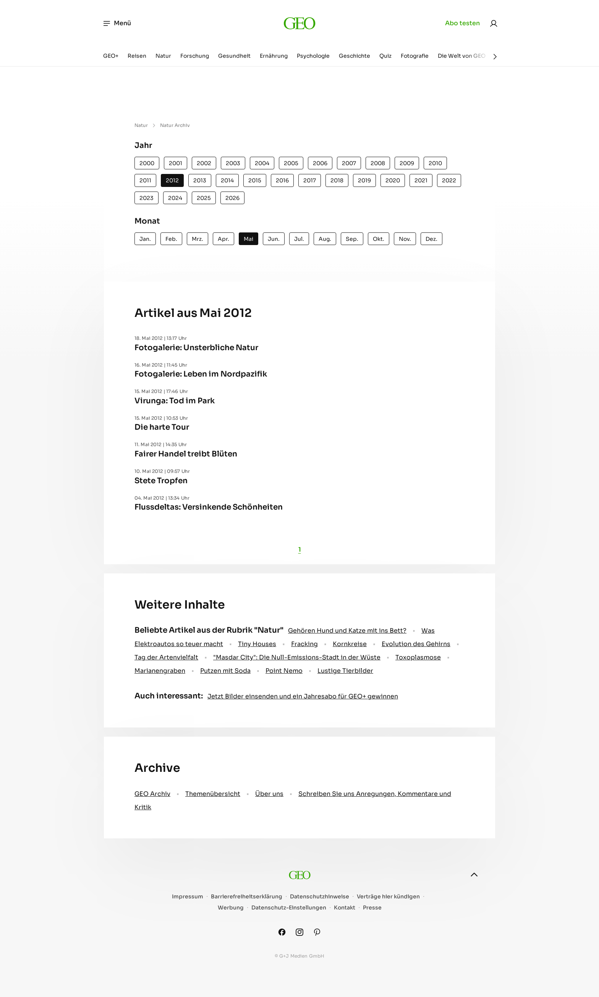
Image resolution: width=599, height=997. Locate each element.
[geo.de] (299, 23)
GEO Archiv (152, 794)
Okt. (378, 238)
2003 (233, 163)
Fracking (304, 644)
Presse (372, 907)
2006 (320, 163)
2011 (145, 180)
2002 (204, 163)
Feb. (171, 238)
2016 (282, 180)
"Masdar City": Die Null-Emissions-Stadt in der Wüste (296, 657)
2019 (364, 180)
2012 (172, 180)
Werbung (231, 907)
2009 (407, 163)
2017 (309, 180)
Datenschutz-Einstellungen (288, 907)
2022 (449, 180)
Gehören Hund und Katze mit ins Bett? (347, 631)
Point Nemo (284, 671)
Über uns (269, 794)
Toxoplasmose (418, 657)
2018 (336, 180)
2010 (435, 163)
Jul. (299, 238)
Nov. (405, 238)
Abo (462, 23)
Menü (116, 23)
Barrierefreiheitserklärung (246, 896)
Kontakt (344, 907)
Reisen (137, 55)
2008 (378, 163)
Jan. (145, 238)
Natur (163, 55)
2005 (291, 163)
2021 (420, 180)
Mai (248, 238)
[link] (493, 23)
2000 (146, 163)
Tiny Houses (257, 644)
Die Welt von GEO (462, 55)
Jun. (274, 238)
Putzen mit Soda (225, 671)
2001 (175, 163)
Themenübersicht (212, 794)
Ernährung (274, 55)
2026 (232, 198)
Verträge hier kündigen (388, 896)
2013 (199, 180)
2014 (227, 180)
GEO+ (110, 55)
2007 (349, 163)
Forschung (194, 55)
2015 (254, 180)
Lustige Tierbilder (345, 671)
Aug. (325, 238)
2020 (392, 180)
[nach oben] (474, 874)
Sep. (352, 238)
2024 (175, 198)
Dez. (431, 238)
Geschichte (354, 55)
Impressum (187, 896)
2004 (262, 163)
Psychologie (313, 55)
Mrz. (197, 238)
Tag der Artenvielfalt (166, 657)
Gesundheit (234, 55)
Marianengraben (159, 671)
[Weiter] (495, 56)
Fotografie (415, 55)
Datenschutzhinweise (319, 896)
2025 (204, 198)
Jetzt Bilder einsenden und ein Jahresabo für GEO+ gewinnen (302, 696)
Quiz (385, 55)
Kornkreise (350, 644)
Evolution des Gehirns (416, 644)
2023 (146, 198)
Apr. (223, 238)
